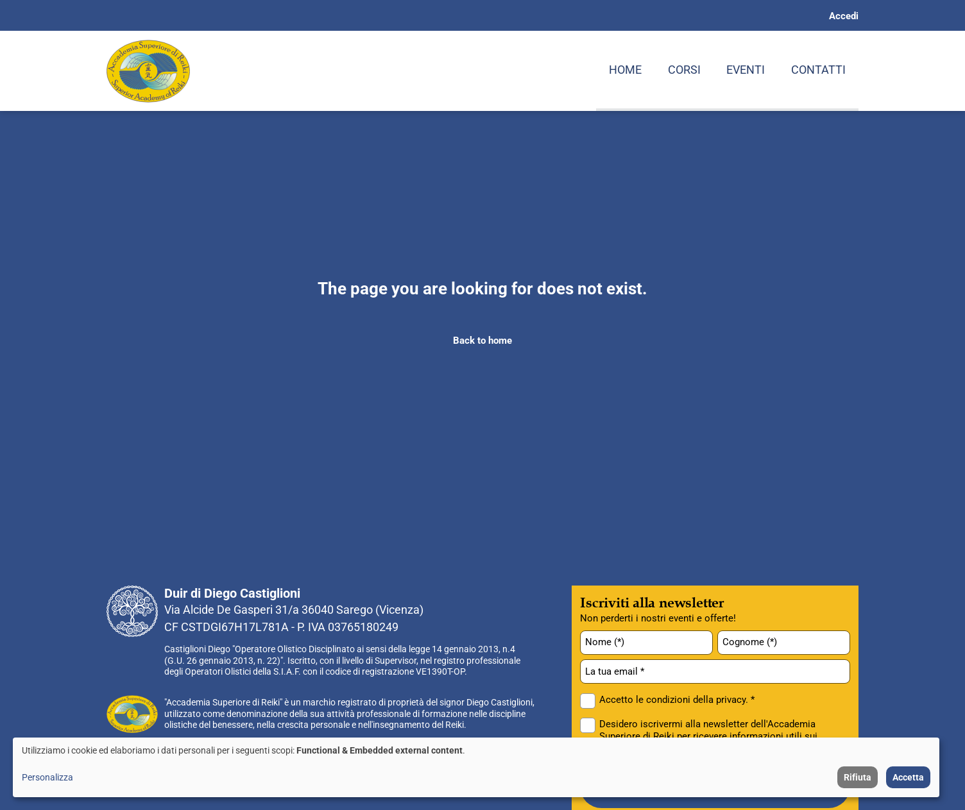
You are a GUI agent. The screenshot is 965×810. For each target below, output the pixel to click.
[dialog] (476, 767)
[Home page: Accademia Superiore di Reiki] (148, 71)
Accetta (908, 777)
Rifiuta (857, 777)
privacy (731, 699)
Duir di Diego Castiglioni (232, 593)
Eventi (745, 69)
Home (625, 69)
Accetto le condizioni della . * (677, 699)
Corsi (684, 69)
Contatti (818, 69)
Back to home (482, 340)
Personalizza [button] (47, 777)
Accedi (843, 16)
